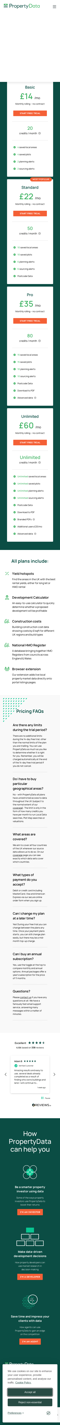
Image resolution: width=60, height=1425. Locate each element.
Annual (40, 67)
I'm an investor (30, 1212)
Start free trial (30, 113)
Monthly (19, 67)
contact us (25, 997)
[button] (6, 1074)
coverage (17, 807)
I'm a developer (30, 1277)
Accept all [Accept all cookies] (30, 1392)
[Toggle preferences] (16, 1413)
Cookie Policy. (23, 1382)
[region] (30, 1074)
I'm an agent (30, 1341)
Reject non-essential (30, 1402)
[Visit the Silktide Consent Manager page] (48, 1413)
